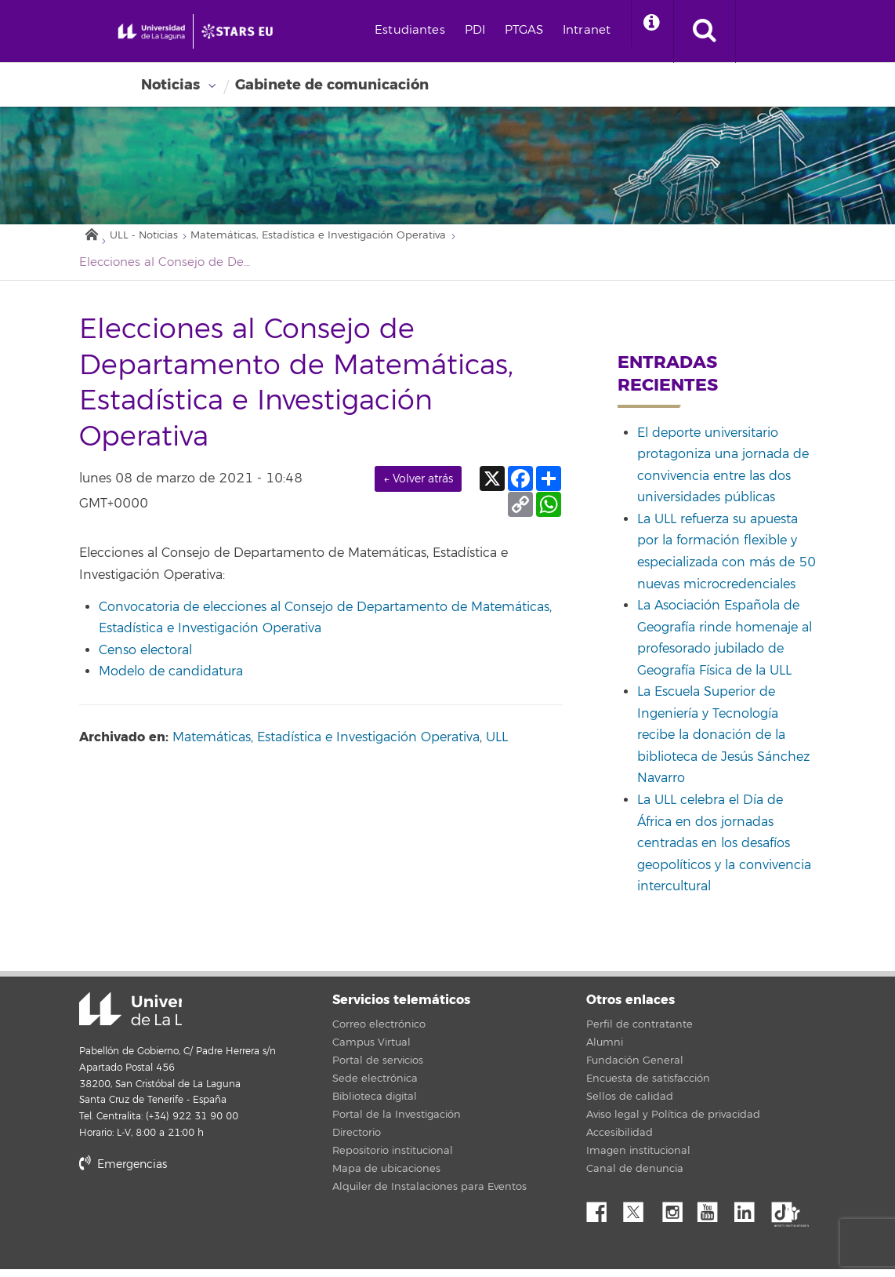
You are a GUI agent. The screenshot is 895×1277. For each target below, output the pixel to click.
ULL (497, 745)
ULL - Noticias (153, 242)
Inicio (91, 238)
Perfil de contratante (639, 1032)
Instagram (676, 1216)
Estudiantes (485, 30)
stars (196, 1225)
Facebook (602, 1216)
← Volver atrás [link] (418, 486)
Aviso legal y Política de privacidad (673, 1122)
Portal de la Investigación (396, 1122)
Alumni (604, 1050)
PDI (550, 30)
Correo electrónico (379, 1032)
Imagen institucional (638, 1158)
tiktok (786, 1216)
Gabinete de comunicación (332, 84)
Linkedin (750, 1216)
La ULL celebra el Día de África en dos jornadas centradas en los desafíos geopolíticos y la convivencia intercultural (724, 851)
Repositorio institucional (392, 1158)
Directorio (356, 1140)
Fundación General (634, 1068)
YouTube (713, 1216)
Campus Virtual (371, 1050)
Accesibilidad (619, 1140)
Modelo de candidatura (171, 679)
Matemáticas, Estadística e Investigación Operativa (360, 242)
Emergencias (123, 1172)
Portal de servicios (377, 1068)
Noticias (170, 84)
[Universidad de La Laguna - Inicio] (186, 44)
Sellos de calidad (629, 1104)
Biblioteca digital (374, 1104)
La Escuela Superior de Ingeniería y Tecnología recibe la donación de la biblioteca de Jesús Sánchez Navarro (723, 743)
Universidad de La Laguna (98, 1018)
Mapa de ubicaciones (386, 1176)
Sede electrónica (375, 1086)
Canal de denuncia (634, 1176)
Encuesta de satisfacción (648, 1086)
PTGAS (599, 30)
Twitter (639, 1216)
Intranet (662, 30)
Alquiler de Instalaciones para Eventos (429, 1194)
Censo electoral (145, 657)
